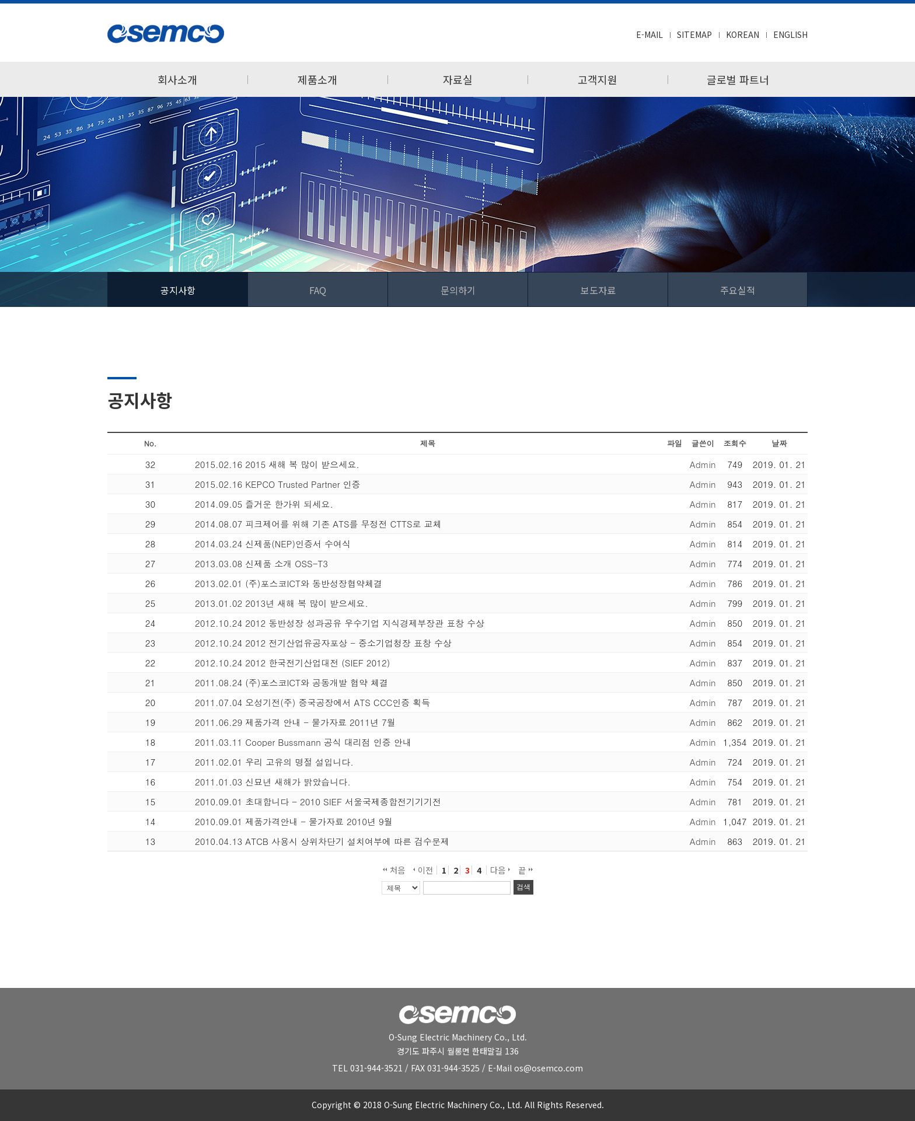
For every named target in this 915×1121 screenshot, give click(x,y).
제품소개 (317, 79)
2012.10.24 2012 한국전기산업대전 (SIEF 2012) (292, 662)
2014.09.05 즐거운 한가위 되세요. (264, 504)
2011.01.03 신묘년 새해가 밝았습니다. (273, 782)
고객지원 (597, 79)
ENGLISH (790, 34)
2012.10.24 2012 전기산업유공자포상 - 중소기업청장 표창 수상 (323, 643)
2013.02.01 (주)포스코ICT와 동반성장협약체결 (288, 583)
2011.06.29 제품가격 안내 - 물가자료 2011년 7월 (295, 722)
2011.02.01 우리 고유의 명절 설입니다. (274, 762)
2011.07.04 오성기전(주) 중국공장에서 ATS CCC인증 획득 (312, 702)
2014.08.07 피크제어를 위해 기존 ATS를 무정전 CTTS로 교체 (318, 524)
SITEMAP (694, 34)
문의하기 (458, 290)
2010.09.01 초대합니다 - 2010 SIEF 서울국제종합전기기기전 (318, 801)
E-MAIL (649, 34)
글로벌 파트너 (738, 79)
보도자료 (598, 290)
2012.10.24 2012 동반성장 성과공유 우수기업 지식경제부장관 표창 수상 (339, 623)
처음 (394, 870)
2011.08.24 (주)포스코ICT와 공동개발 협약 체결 (291, 682)
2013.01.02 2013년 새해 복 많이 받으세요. (281, 603)
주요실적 (737, 290)
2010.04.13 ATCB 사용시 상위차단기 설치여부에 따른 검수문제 (322, 841)
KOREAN (742, 34)
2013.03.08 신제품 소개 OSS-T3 (261, 563)
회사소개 (177, 79)
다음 (500, 870)
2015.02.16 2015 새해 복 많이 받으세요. (277, 464)
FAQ (317, 290)
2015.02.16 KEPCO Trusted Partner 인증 (278, 484)
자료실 (458, 79)
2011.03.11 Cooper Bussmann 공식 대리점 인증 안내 (303, 742)
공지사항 (177, 290)
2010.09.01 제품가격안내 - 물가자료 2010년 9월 (294, 821)
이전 (423, 870)
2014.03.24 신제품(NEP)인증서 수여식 (273, 543)
